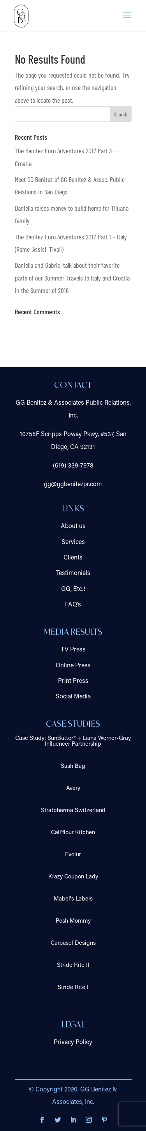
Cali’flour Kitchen (73, 833)
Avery (73, 789)
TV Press (73, 650)
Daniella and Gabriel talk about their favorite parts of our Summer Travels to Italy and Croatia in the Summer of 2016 (72, 277)
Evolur (73, 855)
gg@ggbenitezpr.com (73, 484)
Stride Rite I (73, 988)
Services (73, 542)
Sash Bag (73, 766)
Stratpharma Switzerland (73, 811)
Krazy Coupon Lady (73, 877)
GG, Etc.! (73, 589)
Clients (73, 558)
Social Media (73, 697)
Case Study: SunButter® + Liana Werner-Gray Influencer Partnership (73, 741)
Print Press (73, 681)
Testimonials (73, 573)
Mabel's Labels (73, 899)
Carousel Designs (73, 943)
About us (73, 526)
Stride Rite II (73, 965)
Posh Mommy (73, 921)
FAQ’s (73, 605)
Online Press (73, 666)
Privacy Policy (73, 1042)
